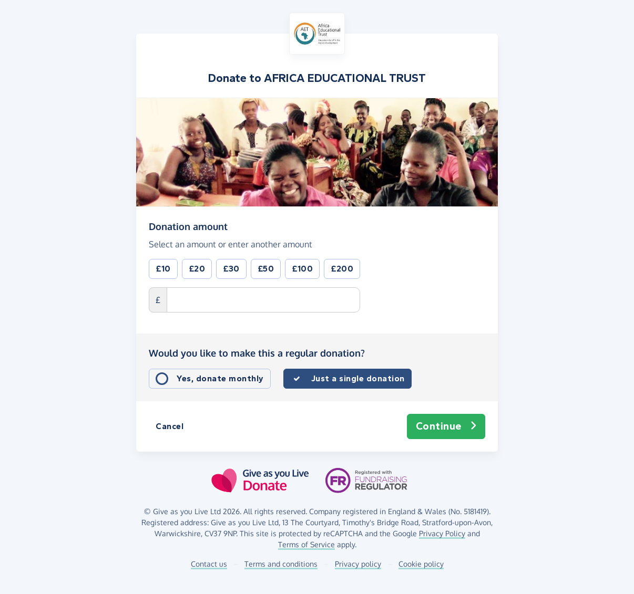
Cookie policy (421, 563)
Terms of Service (306, 544)
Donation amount (188, 226)
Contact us (209, 563)
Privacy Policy (442, 533)
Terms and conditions (281, 563)
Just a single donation (358, 378)
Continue (446, 426)
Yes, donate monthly (220, 378)
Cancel (169, 426)
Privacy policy (358, 563)
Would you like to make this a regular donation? (257, 353)
